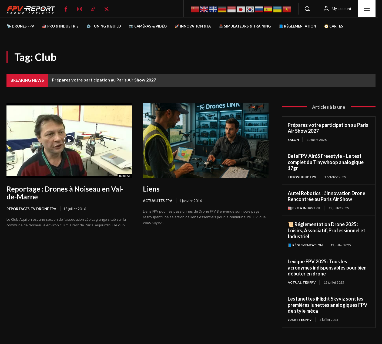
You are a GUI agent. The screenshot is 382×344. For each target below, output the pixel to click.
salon (293, 140)
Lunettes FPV (300, 320)
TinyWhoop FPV (302, 177)
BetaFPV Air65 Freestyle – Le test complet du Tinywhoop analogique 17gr (326, 162)
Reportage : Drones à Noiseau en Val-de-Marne (64, 193)
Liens (151, 189)
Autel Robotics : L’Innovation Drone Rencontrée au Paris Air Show (326, 196)
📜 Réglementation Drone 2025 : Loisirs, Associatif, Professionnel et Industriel (326, 230)
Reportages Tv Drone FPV (31, 209)
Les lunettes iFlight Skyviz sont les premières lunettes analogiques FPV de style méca (327, 305)
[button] (307, 8)
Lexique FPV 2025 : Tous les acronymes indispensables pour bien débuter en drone (327, 267)
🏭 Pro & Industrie (304, 208)
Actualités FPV (157, 201)
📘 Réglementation (305, 245)
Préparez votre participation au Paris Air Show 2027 (104, 79)
